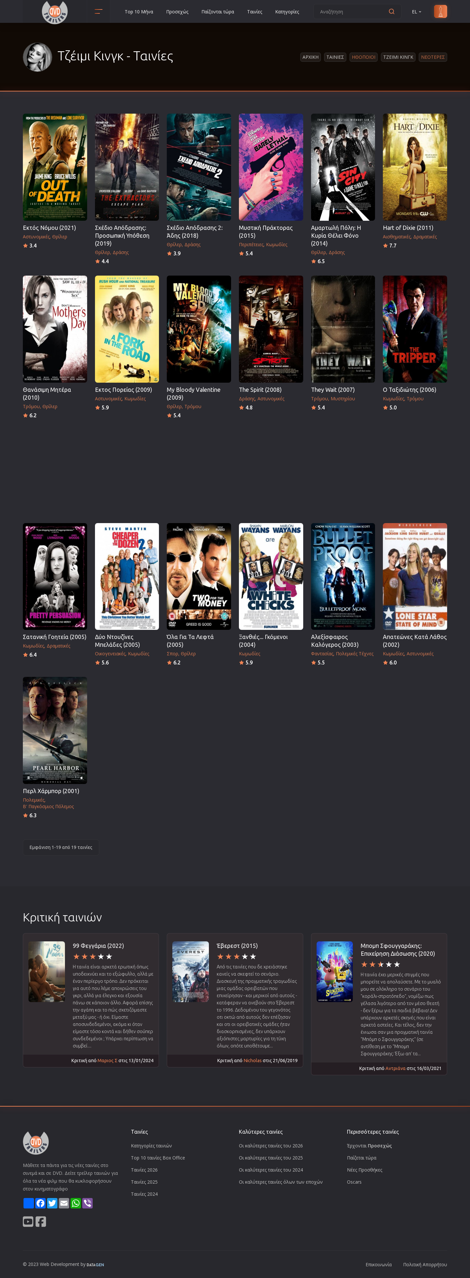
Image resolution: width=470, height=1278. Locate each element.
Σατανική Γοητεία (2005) (54, 637)
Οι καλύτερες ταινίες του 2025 (271, 1158)
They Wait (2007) (333, 390)
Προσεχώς (177, 11)
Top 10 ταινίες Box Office (158, 1158)
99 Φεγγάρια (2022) (98, 946)
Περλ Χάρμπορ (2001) (51, 791)
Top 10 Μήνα (139, 11)
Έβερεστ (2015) (237, 946)
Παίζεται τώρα (361, 1158)
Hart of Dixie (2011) (408, 228)
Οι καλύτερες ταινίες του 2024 (271, 1170)
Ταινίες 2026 (144, 1170)
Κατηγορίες (287, 11)
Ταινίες (254, 11)
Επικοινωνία (379, 1264)
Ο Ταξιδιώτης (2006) (409, 390)
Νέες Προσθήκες (364, 1170)
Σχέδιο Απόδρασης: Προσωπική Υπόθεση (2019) (122, 236)
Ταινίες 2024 (144, 1194)
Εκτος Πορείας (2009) (123, 390)
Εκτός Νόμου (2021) (49, 228)
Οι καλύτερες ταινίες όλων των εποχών (281, 1182)
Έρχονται (369, 1145)
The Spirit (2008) (260, 390)
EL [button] (417, 11)
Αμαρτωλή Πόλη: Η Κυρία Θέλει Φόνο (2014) (336, 236)
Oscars (354, 1182)
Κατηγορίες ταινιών (151, 1145)
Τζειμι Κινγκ (398, 57)
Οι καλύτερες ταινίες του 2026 (271, 1145)
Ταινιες (335, 57)
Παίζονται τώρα (217, 11)
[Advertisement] (235, 469)
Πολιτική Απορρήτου (425, 1264)
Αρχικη (311, 57)
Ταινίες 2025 (144, 1182)
